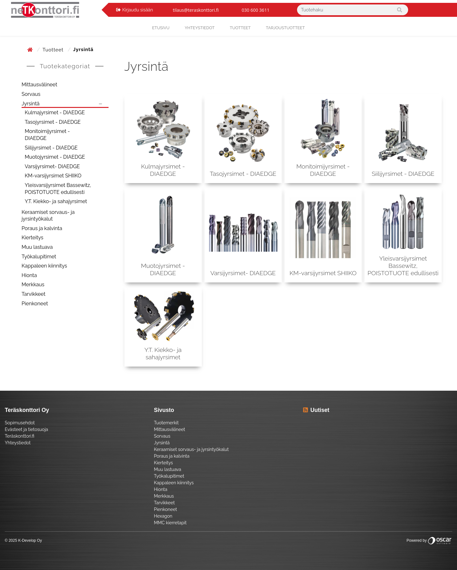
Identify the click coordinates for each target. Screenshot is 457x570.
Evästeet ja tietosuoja (26, 429)
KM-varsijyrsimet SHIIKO (53, 176)
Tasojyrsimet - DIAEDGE (53, 122)
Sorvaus (31, 94)
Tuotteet (240, 27)
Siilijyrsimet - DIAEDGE (51, 148)
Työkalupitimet (39, 257)
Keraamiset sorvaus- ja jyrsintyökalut (48, 215)
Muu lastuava (37, 247)
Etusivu (160, 27)
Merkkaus (33, 285)
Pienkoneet (35, 304)
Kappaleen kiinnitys (44, 266)
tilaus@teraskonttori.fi (196, 10)
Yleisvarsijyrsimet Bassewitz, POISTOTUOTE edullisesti (58, 188)
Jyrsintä (31, 104)
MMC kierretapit (170, 522)
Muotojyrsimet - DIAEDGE (55, 157)
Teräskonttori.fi (19, 436)
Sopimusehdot (20, 422)
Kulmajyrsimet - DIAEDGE (55, 112)
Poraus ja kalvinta (42, 228)
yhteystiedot (200, 27)
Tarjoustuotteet (285, 27)
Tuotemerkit (166, 422)
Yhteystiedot (18, 442)
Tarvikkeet (33, 294)
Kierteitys (32, 238)
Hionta (29, 275)
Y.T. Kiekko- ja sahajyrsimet (56, 201)
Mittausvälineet (39, 85)
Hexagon (163, 516)
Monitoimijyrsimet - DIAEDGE (47, 134)
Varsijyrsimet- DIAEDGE (52, 166)
